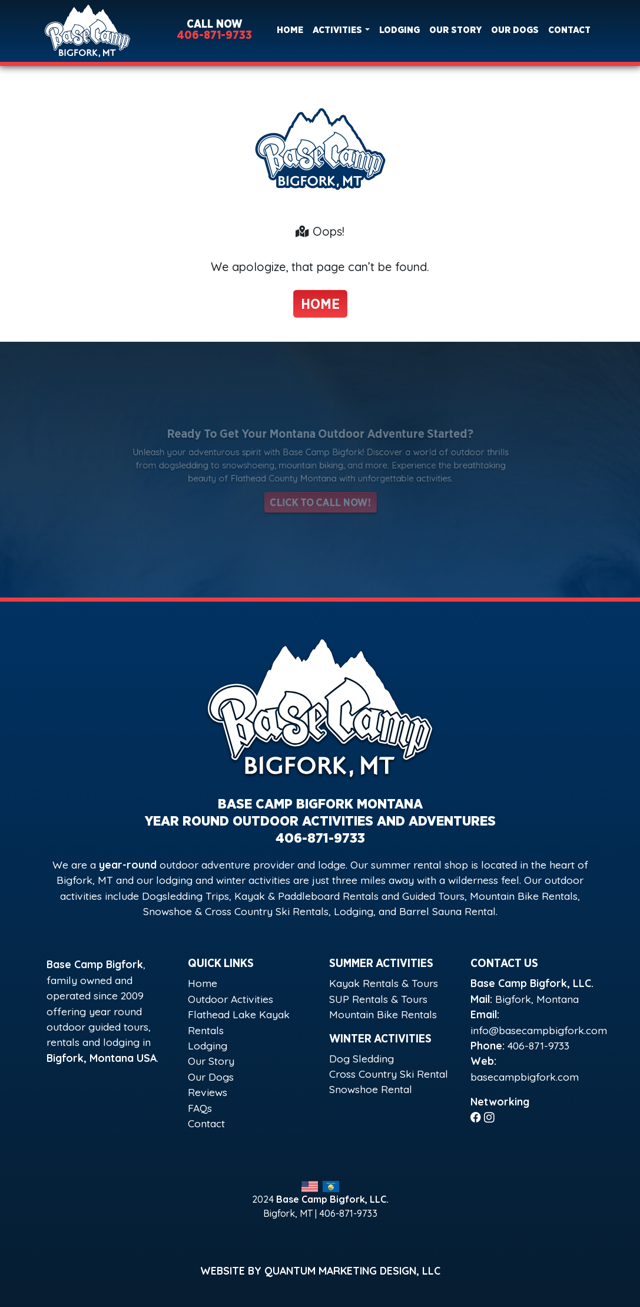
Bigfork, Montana (537, 998)
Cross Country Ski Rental (388, 1073)
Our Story (455, 30)
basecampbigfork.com (524, 1076)
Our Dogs (515, 30)
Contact (569, 30)
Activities (337, 30)
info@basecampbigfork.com (538, 1030)
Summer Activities (381, 963)
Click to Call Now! (320, 498)
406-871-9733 (214, 35)
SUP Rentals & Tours (378, 998)
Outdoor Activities (230, 998)
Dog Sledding (361, 1058)
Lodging (399, 30)
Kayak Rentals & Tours (383, 982)
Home (290, 30)
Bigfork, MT (288, 1213)
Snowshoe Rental (370, 1088)
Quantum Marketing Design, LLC (352, 1270)
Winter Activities (380, 1039)
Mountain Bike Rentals (383, 1014)
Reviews (207, 1091)
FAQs (200, 1107)
